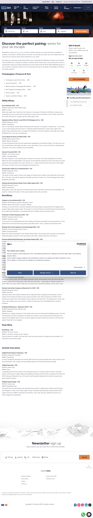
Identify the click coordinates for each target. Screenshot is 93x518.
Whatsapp (86, 65)
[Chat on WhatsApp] (83, 515)
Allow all (73, 273)
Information (78, 7)
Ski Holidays (67, 7)
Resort (23, 28)
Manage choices (46, 273)
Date (5, 28)
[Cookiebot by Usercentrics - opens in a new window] (78, 244)
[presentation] (65, 457)
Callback (84, 72)
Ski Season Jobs (50, 478)
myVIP (88, 7)
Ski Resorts (27, 7)
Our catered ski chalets (76, 105)
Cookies (23, 481)
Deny (20, 273)
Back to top (89, 467)
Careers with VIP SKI (51, 476)
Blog (53, 1)
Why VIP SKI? (17, 7)
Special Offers (46, 1)
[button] (89, 514)
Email (71, 65)
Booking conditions (26, 476)
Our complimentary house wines (78, 101)
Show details (78, 267)
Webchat (79, 65)
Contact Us (59, 1)
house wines (20, 52)
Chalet (41, 28)
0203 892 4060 (77, 56)
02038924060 (86, 2)
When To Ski (48, 7)
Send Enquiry (74, 72)
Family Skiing (57, 7)
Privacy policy (24, 478)
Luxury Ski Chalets (37, 7)
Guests (58, 28)
